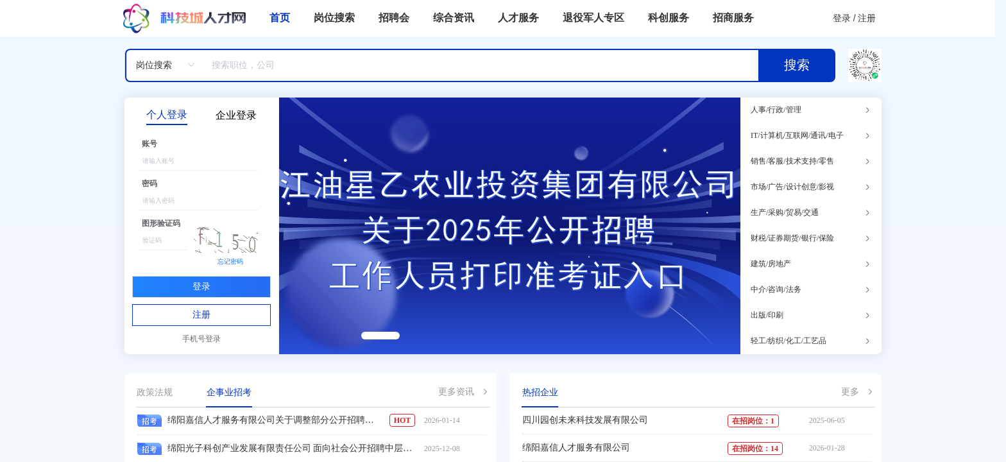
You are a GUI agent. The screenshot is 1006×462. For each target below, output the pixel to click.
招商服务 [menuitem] (733, 17)
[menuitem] (184, 18)
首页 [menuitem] (279, 17)
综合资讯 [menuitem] (453, 17)
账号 (149, 143)
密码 (149, 183)
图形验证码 (161, 223)
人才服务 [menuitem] (518, 17)
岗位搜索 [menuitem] (334, 17)
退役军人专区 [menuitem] (593, 17)
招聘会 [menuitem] (394, 17)
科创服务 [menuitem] (668, 17)
